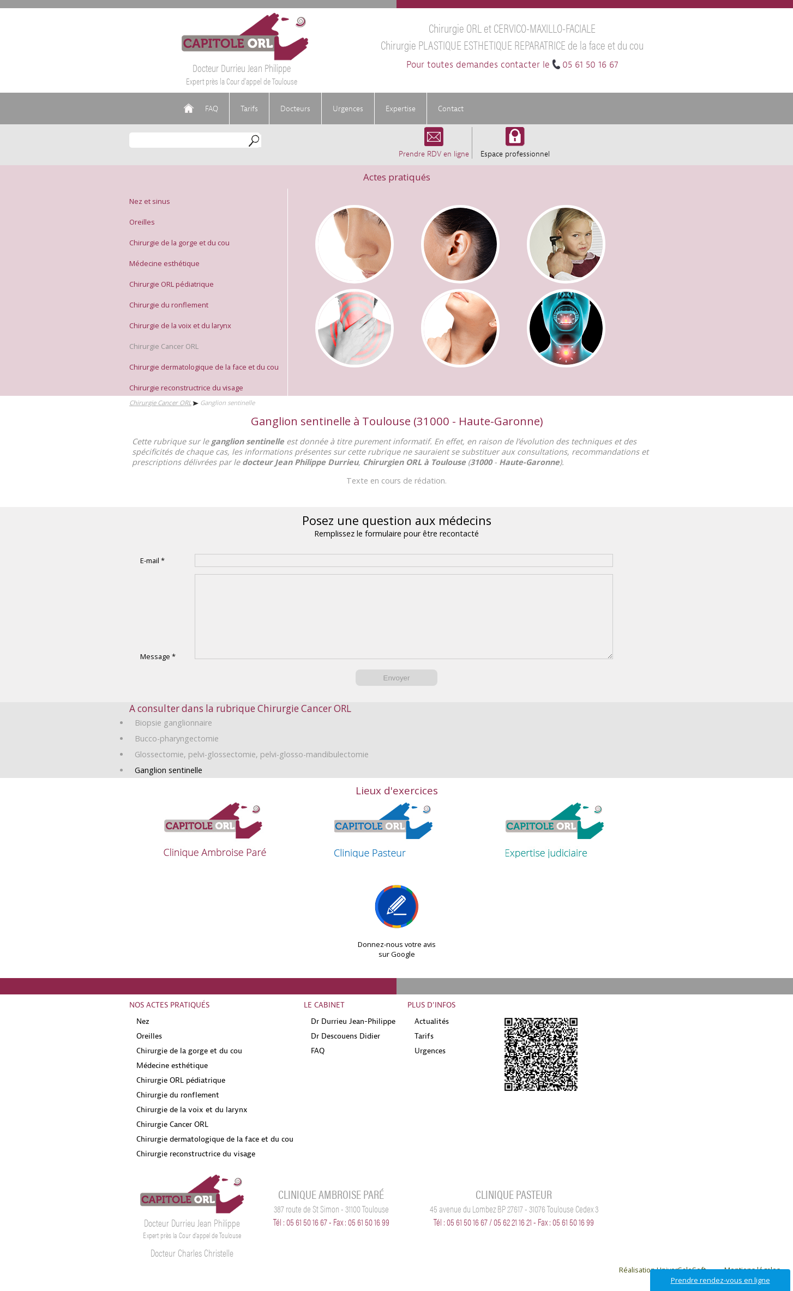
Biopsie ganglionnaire (173, 739)
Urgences (348, 108)
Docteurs (295, 108)
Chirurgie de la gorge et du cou (179, 243)
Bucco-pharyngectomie (177, 755)
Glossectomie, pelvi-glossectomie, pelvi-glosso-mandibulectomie (252, 770)
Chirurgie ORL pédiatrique (171, 284)
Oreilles (142, 222)
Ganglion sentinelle (168, 786)
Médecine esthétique (164, 263)
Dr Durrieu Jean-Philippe (353, 1037)
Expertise (401, 108)
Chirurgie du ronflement (168, 305)
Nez (142, 1037)
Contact (451, 108)
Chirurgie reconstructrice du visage (186, 388)
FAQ (211, 108)
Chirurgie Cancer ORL (164, 346)
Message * (158, 673)
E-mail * (152, 560)
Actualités (431, 1037)
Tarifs (249, 108)
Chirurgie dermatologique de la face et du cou (204, 367)
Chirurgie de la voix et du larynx (180, 325)
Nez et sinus (149, 201)
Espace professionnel (515, 148)
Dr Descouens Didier (345, 1052)
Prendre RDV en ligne (434, 148)
